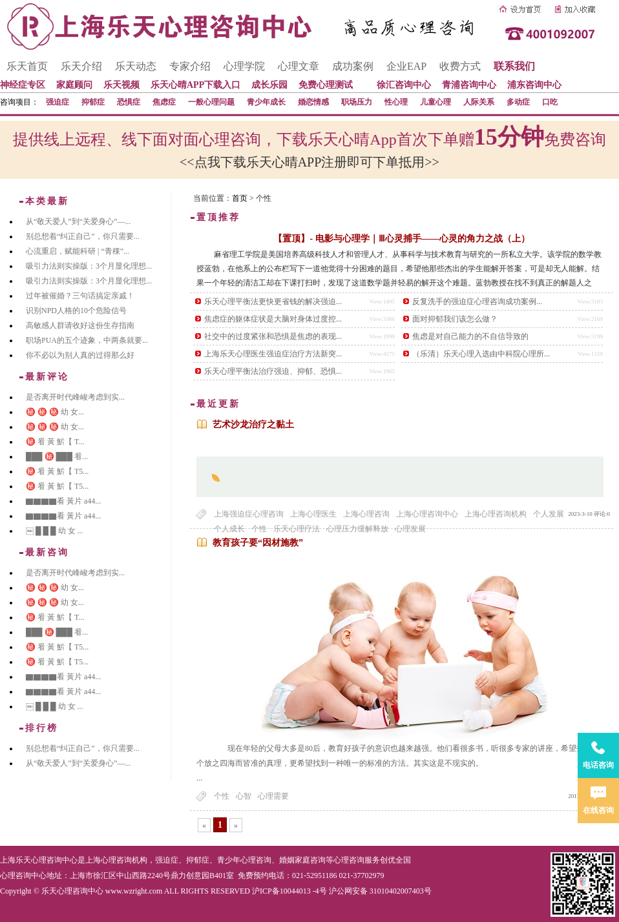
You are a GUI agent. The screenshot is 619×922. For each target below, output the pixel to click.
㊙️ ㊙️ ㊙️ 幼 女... (55, 411)
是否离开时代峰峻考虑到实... (75, 397)
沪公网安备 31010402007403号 (380, 891)
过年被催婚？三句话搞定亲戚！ (80, 295)
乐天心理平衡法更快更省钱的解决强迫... (273, 301)
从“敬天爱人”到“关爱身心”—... (78, 221)
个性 (221, 796)
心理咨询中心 (23, 875)
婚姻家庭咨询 (302, 860)
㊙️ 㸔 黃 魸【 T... (55, 441)
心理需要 (273, 796)
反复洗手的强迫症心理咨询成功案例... (477, 301)
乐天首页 (27, 66)
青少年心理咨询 (244, 860)
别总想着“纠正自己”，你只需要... (83, 236)
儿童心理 (435, 102)
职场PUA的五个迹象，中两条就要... (87, 340)
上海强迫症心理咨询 (249, 513)
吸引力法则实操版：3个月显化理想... (89, 266)
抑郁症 (93, 102)
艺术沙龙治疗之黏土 (253, 424)
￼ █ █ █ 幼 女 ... (54, 530)
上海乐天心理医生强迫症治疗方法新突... (273, 353)
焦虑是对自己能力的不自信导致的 (470, 336)
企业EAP (406, 66)
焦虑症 (164, 102)
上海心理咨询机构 (496, 513)
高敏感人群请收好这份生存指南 (80, 325)
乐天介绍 (81, 66)
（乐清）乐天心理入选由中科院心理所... (481, 353)
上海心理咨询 (366, 513)
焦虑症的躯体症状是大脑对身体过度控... (273, 318)
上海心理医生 (313, 513)
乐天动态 (135, 66)
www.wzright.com (134, 891)
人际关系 (478, 102)
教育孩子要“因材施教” (258, 543)
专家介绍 (190, 66)
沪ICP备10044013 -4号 (289, 891)
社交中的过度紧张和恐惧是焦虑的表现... (273, 336)
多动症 (518, 102)
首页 (239, 198)
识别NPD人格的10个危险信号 (76, 310)
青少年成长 (266, 102)
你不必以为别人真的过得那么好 (80, 355)
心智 (243, 796)
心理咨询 (348, 860)
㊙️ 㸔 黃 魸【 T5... (57, 471)
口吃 (550, 102)
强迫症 (57, 102)
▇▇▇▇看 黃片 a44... (63, 501)
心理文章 (298, 66)
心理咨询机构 (124, 860)
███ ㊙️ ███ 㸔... (57, 456)
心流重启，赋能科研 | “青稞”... (77, 251)
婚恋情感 (313, 102)
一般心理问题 (211, 102)
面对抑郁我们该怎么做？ (455, 318)
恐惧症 (128, 102)
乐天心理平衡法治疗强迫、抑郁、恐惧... (273, 371)
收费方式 (460, 66)
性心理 (396, 102)
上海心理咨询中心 (427, 513)
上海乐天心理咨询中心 (39, 860)
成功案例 (352, 66)
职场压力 (356, 102)
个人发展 (548, 513)
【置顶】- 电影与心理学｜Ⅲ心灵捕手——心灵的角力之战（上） (401, 238)
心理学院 (244, 66)
